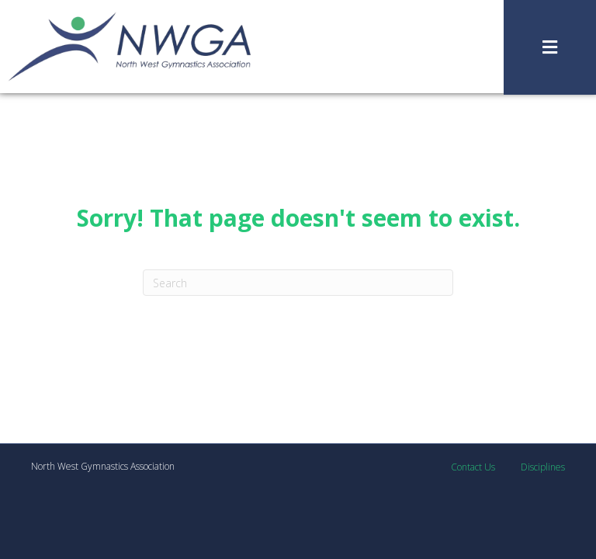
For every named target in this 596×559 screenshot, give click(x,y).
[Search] (298, 282)
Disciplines (543, 467)
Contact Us (473, 467)
